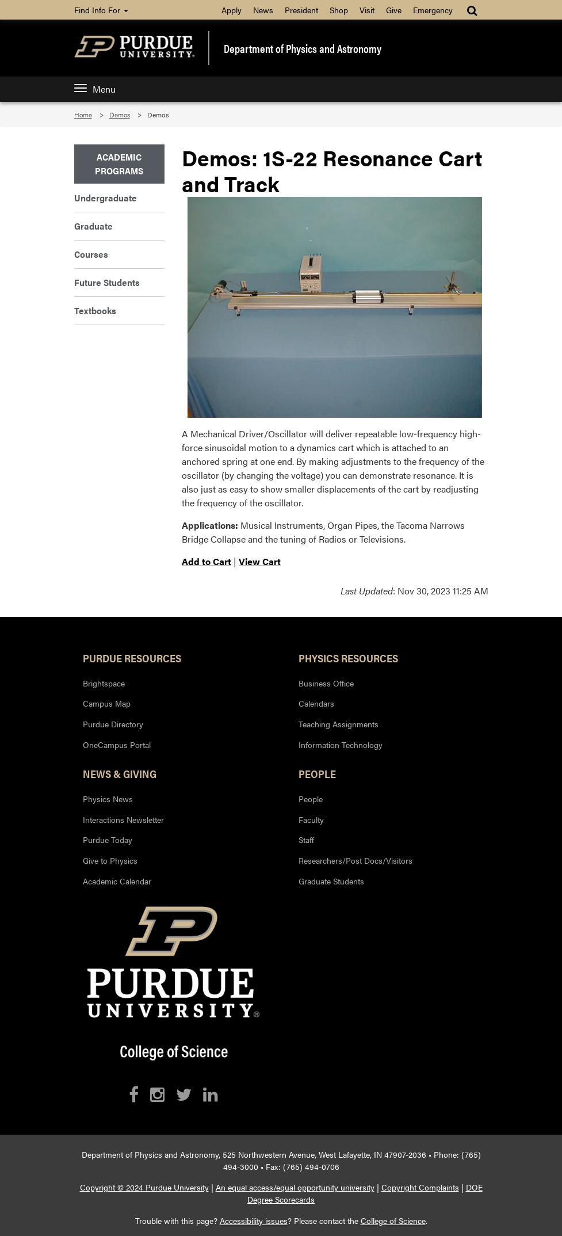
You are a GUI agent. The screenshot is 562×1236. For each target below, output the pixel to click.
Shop (339, 10)
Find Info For (101, 10)
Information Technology (341, 744)
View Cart (260, 561)
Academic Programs (119, 163)
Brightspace (104, 683)
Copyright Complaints (420, 1187)
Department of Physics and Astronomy (302, 48)
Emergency (433, 10)
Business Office (326, 683)
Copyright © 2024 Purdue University (144, 1187)
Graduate (93, 225)
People (317, 773)
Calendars (316, 703)
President (301, 10)
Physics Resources (348, 657)
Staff (306, 839)
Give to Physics (110, 860)
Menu (95, 89)
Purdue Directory (113, 724)
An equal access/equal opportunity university (295, 1187)
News (263, 10)
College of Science (393, 1220)
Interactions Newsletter (123, 819)
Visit (367, 10)
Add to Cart (206, 561)
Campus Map (107, 703)
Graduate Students (331, 881)
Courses (91, 254)
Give (394, 10)
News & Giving (119, 773)
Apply (231, 10)
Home (83, 114)
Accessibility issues (254, 1220)
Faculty (311, 819)
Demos (119, 114)
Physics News (108, 798)
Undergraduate (105, 197)
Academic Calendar (117, 881)
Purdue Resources (132, 657)
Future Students (107, 282)
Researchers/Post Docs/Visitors (355, 860)
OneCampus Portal (117, 744)
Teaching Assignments (339, 724)
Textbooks (95, 310)
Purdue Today (107, 839)
